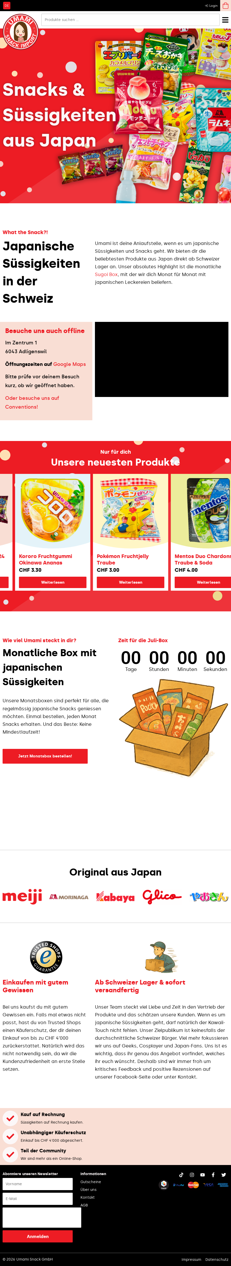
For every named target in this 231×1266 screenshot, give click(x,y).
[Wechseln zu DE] (6, 5)
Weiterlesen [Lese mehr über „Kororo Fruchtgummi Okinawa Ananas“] (61, 582)
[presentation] (42, 1217)
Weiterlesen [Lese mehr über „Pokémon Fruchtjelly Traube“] (139, 582)
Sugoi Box (106, 274)
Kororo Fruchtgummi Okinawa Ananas (54, 559)
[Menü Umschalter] (225, 19)
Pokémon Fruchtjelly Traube (132, 559)
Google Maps (69, 364)
